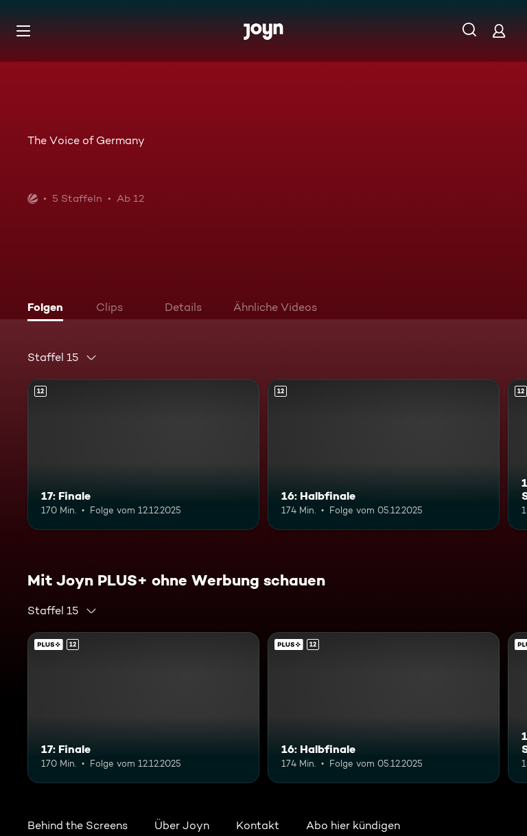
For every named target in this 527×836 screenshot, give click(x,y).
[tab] (49, 309)
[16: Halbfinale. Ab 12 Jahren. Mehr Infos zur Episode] (384, 454)
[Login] (498, 31)
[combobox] (62, 358)
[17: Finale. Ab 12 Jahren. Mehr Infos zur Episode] (143, 454)
